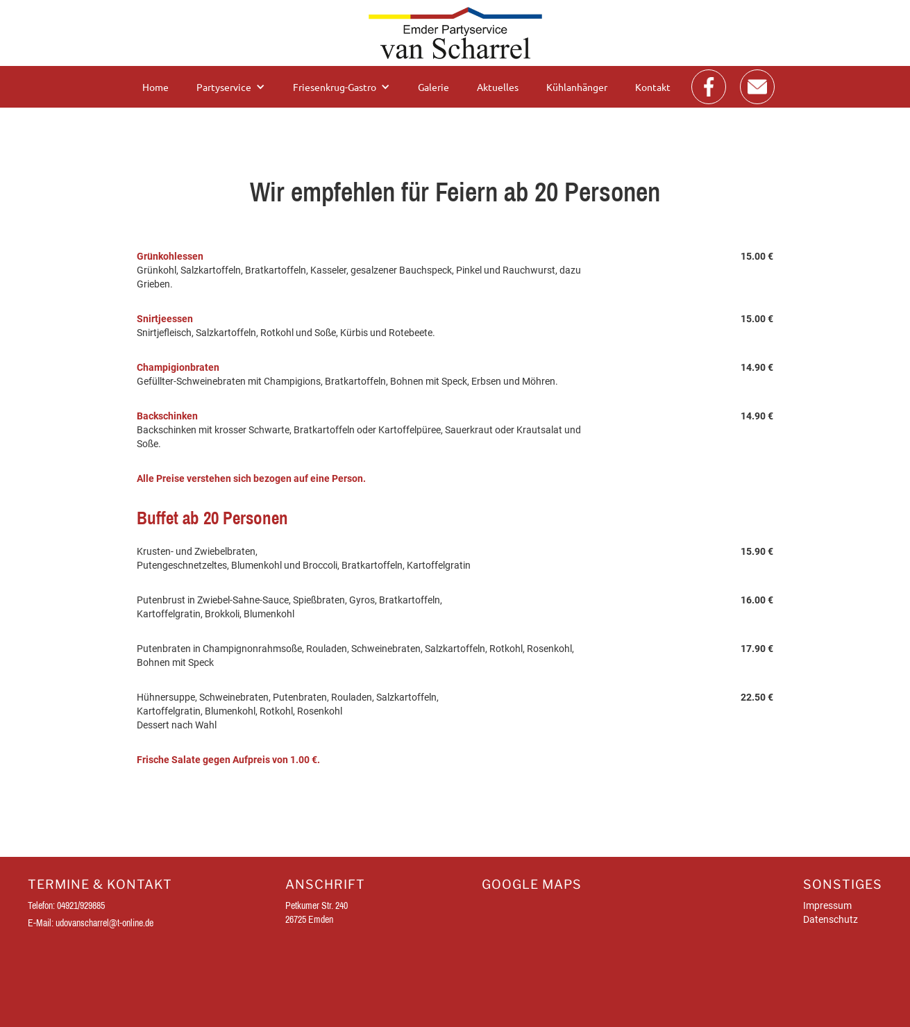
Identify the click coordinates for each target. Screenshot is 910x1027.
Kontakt (653, 87)
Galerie (433, 87)
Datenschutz (830, 919)
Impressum (827, 905)
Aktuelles (498, 87)
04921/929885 (81, 905)
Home (155, 87)
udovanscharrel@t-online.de (104, 923)
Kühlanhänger (576, 87)
